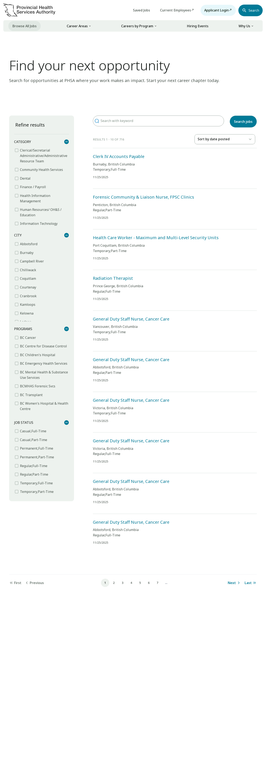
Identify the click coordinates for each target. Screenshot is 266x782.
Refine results (30, 125)
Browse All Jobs (24, 26)
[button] (90, 26)
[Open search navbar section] (249, 10)
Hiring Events (197, 26)
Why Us (244, 26)
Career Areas (77, 26)
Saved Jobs (138, 10)
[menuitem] (24, 26)
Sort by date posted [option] (214, 139)
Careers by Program (137, 26)
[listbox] (225, 139)
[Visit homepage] (29, 10)
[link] (79, 26)
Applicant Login (213, 10)
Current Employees (172, 10)
